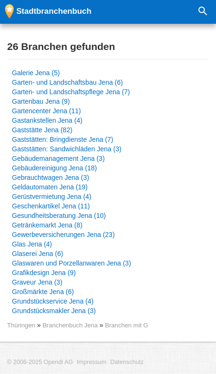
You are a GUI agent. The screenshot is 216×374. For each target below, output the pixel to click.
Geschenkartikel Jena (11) (51, 206)
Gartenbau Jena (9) (41, 101)
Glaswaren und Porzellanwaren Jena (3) (71, 263)
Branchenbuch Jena (70, 325)
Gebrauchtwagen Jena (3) (50, 177)
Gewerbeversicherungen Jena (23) (63, 234)
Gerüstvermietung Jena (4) (52, 196)
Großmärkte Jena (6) (43, 291)
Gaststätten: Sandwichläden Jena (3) (67, 149)
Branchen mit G (126, 325)
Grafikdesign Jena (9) (44, 272)
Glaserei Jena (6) (37, 253)
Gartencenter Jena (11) (46, 111)
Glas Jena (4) (32, 244)
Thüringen (21, 325)
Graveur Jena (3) (37, 282)
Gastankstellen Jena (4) (47, 120)
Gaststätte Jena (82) (42, 130)
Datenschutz (127, 362)
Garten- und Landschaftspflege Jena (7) (71, 92)
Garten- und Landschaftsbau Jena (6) (67, 82)
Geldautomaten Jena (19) (50, 187)
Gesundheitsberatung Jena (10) (59, 215)
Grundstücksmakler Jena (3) (54, 311)
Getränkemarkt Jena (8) (47, 225)
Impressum (91, 362)
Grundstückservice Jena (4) (52, 301)
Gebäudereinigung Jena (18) (54, 168)
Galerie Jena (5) (36, 73)
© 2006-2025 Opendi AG (40, 362)
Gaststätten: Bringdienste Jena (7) (62, 139)
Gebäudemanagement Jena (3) (58, 158)
